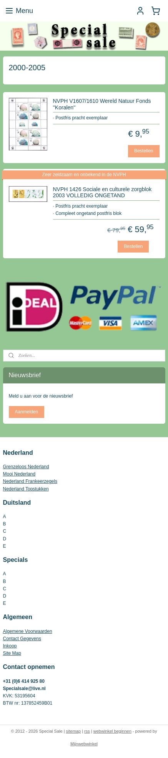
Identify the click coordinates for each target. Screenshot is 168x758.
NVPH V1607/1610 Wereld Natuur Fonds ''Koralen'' (102, 104)
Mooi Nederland (19, 474)
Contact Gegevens (22, 638)
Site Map (12, 653)
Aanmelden (26, 412)
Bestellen (143, 151)
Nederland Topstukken (26, 489)
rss (87, 731)
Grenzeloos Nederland (26, 466)
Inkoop (10, 646)
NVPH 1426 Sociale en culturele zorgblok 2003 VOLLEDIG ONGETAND (102, 192)
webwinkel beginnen (112, 731)
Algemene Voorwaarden (27, 631)
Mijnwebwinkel (84, 743)
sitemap (73, 731)
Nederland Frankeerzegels (30, 481)
